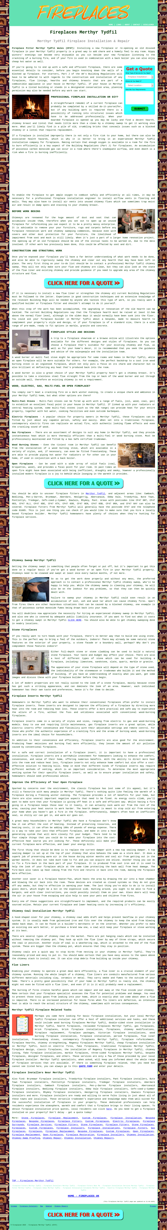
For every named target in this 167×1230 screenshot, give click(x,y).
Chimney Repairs (104, 1138)
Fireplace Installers (70, 1128)
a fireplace (101, 1105)
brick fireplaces (46, 1029)
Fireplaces (18, 1128)
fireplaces (18, 80)
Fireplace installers (53, 1095)
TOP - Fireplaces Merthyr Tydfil (33, 1180)
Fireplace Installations (104, 1128)
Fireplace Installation (126, 1118)
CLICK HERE (74, 620)
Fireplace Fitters (70, 1121)
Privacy (153, 1206)
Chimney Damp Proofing (26, 1138)
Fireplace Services (39, 1124)
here (109, 1109)
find (21, 1079)
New (41, 1206)
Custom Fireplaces (94, 1118)
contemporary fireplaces (79, 1039)
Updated (49, 1206)
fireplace (18, 51)
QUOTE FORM (85, 1066)
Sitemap (14, 1206)
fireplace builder (52, 319)
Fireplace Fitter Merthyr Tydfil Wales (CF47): (43, 48)
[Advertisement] (83, 173)
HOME (111, 25)
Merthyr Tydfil (95, 493)
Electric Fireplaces (126, 1121)
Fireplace (31, 507)
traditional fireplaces (116, 1046)
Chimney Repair (52, 1138)
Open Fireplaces (143, 1131)
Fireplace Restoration (80, 1134)
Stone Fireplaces (33, 1118)
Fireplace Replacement (63, 1118)
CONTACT (136, 25)
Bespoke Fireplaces (41, 1121)
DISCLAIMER (148, 25)
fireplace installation (68, 198)
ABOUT (127, 25)
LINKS (118, 25)
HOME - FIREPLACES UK (83, 1195)
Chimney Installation (140, 1134)
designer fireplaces (41, 1056)
